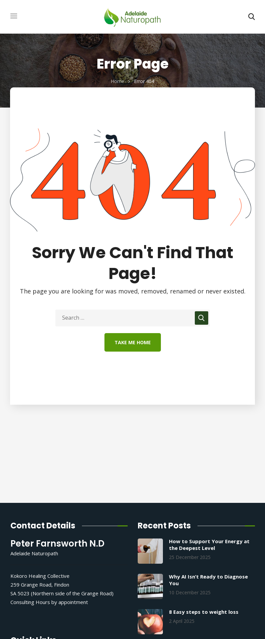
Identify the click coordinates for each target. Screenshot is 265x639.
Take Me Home (133, 342)
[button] (251, 17)
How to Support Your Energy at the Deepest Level (209, 544)
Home (117, 81)
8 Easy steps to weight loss (203, 611)
